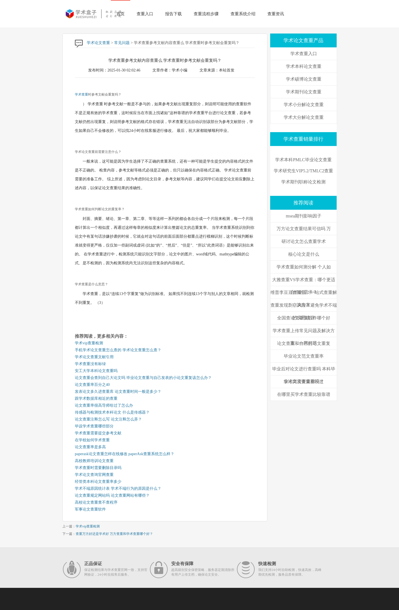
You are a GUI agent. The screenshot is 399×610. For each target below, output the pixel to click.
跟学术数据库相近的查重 (96, 398)
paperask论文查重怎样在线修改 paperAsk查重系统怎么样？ (124, 454)
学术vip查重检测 (89, 343)
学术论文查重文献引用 (94, 357)
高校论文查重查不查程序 (96, 502)
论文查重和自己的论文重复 (303, 343)
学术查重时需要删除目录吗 (98, 468)
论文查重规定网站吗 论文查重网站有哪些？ (112, 495)
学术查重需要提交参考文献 (98, 433)
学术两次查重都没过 (304, 381)
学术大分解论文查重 (304, 117)
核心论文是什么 (303, 254)
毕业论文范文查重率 (304, 356)
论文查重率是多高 (90, 447)
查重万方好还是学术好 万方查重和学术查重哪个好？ (114, 534)
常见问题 (122, 43)
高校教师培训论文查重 (94, 461)
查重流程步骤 (206, 14)
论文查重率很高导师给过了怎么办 (104, 405)
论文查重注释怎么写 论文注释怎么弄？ (108, 419)
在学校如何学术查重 (92, 440)
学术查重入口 (303, 53)
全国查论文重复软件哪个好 (303, 318)
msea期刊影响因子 (304, 216)
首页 (120, 14)
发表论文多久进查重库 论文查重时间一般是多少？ (118, 391)
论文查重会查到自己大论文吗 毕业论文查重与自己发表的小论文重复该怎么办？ (143, 378)
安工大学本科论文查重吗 (96, 371)
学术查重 (81, 94)
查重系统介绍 (243, 14)
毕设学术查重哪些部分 (94, 426)
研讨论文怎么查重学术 (304, 241)
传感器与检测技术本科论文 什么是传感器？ (112, 412)
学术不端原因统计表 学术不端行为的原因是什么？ (118, 488)
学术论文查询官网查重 (94, 475)
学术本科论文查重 (303, 66)
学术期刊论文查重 (303, 91)
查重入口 (145, 14)
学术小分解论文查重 (304, 104)
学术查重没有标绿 (90, 364)
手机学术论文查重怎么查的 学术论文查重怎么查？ (118, 350)
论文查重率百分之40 (92, 385)
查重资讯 (275, 14)
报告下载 (173, 14)
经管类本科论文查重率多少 (98, 482)
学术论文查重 (98, 43)
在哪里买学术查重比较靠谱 (303, 394)
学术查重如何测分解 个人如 (304, 267)
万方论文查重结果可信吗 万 (304, 228)
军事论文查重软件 (90, 509)
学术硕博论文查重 (303, 79)
